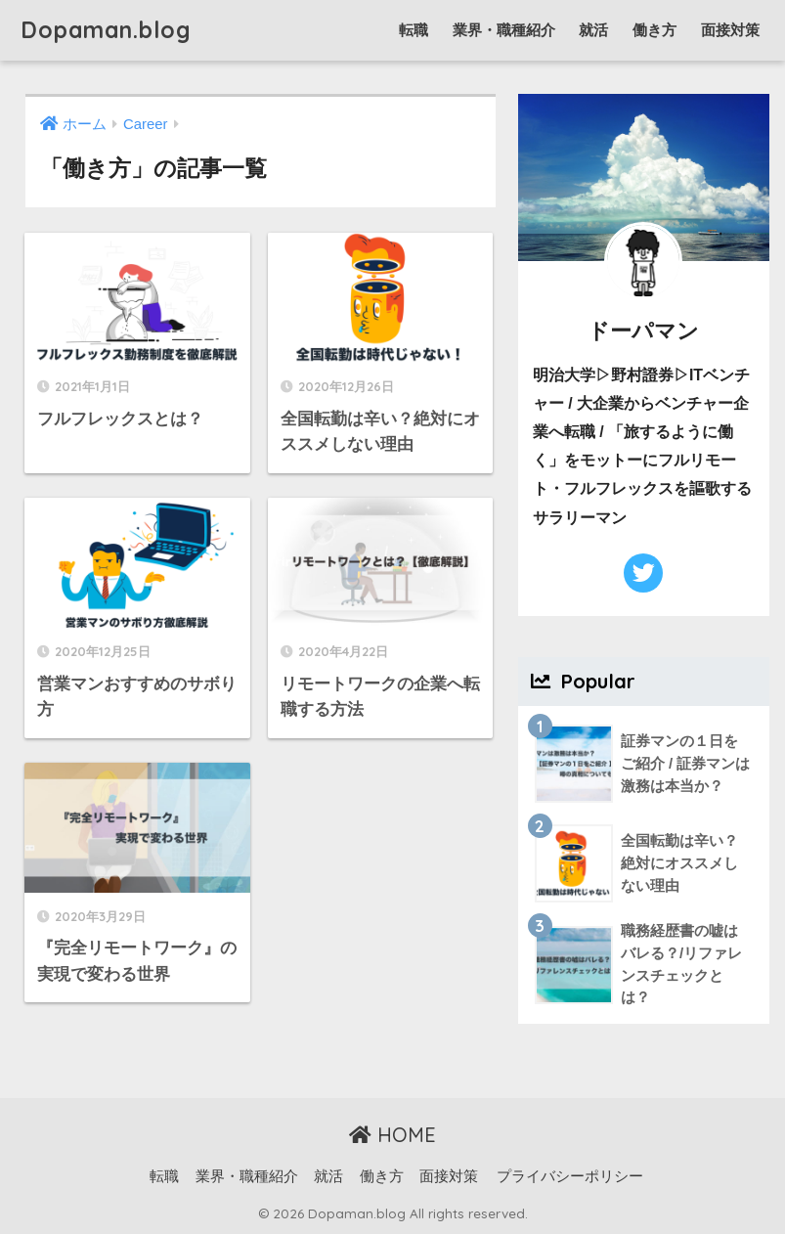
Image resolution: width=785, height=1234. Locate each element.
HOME (392, 1135)
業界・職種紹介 (504, 30)
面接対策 (730, 30)
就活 (593, 30)
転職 (413, 30)
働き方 (654, 30)
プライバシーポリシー (570, 1176)
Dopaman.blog (106, 30)
